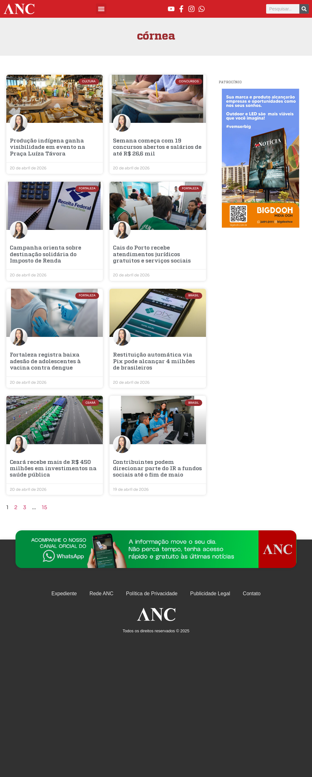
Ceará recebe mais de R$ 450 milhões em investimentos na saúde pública (53, 469)
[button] (101, 8)
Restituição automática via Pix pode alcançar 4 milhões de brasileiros (154, 361)
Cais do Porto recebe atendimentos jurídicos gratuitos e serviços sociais (152, 254)
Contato (251, 593)
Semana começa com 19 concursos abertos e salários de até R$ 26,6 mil (157, 147)
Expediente (64, 593)
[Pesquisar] (304, 9)
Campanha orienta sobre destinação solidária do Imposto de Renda (45, 254)
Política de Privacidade (152, 593)
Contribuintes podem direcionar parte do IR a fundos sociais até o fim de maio (157, 469)
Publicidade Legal (210, 593)
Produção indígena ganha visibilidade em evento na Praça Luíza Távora (47, 147)
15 (44, 507)
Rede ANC (102, 593)
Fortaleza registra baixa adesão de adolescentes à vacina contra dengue (45, 361)
